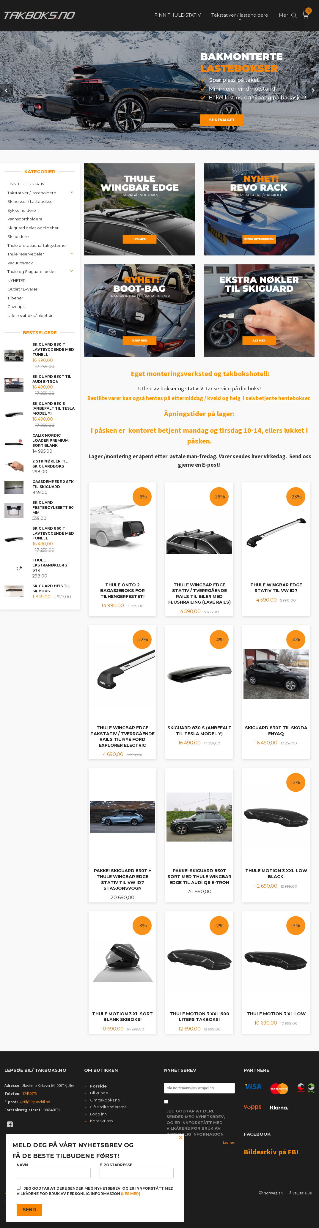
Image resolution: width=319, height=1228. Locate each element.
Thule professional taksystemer (37, 244)
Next (312, 90)
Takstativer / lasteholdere (31, 192)
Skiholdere (18, 235)
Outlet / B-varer (22, 288)
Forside (98, 1085)
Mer (283, 15)
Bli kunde (99, 1092)
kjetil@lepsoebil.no (35, 1101)
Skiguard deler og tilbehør (33, 227)
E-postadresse (137, 1170)
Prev (6, 90)
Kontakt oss (101, 1120)
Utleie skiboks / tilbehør (30, 314)
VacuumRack (20, 262)
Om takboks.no (105, 1099)
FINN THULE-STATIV (26, 183)
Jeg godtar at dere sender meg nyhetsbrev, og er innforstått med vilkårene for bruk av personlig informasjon (195, 1122)
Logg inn (98, 1113)
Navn (54, 1170)
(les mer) (130, 1193)
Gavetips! (16, 306)
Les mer (229, 1141)
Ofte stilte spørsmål (109, 1106)
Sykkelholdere (21, 209)
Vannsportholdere (25, 218)
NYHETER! (16, 279)
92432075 (29, 1093)
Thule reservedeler (25, 253)
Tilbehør (15, 297)
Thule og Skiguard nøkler (31, 271)
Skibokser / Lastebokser (30, 200)
